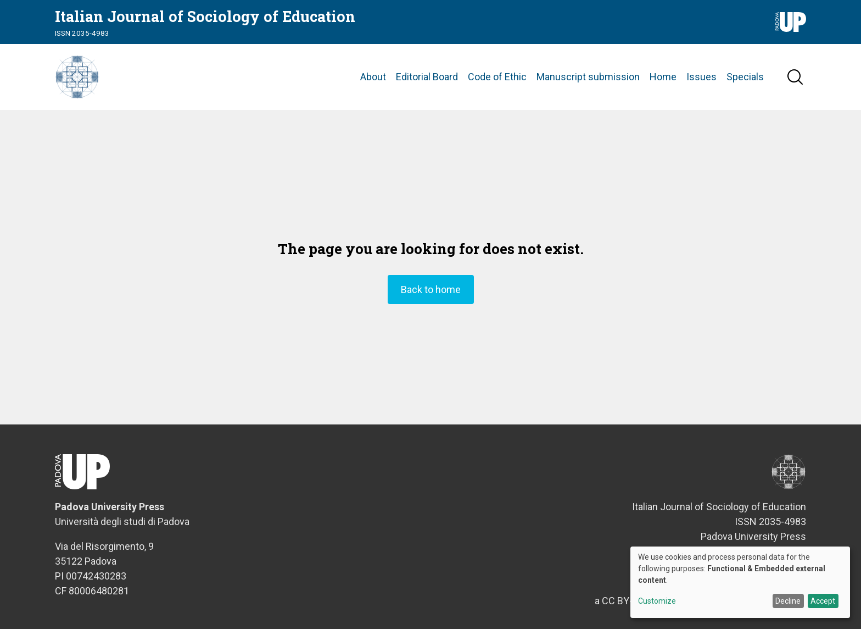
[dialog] (740, 582)
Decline (788, 601)
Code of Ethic (497, 76)
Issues (701, 76)
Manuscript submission (588, 76)
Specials (745, 76)
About (373, 76)
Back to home (431, 289)
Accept (822, 601)
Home (663, 76)
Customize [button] (657, 601)
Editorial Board (427, 76)
